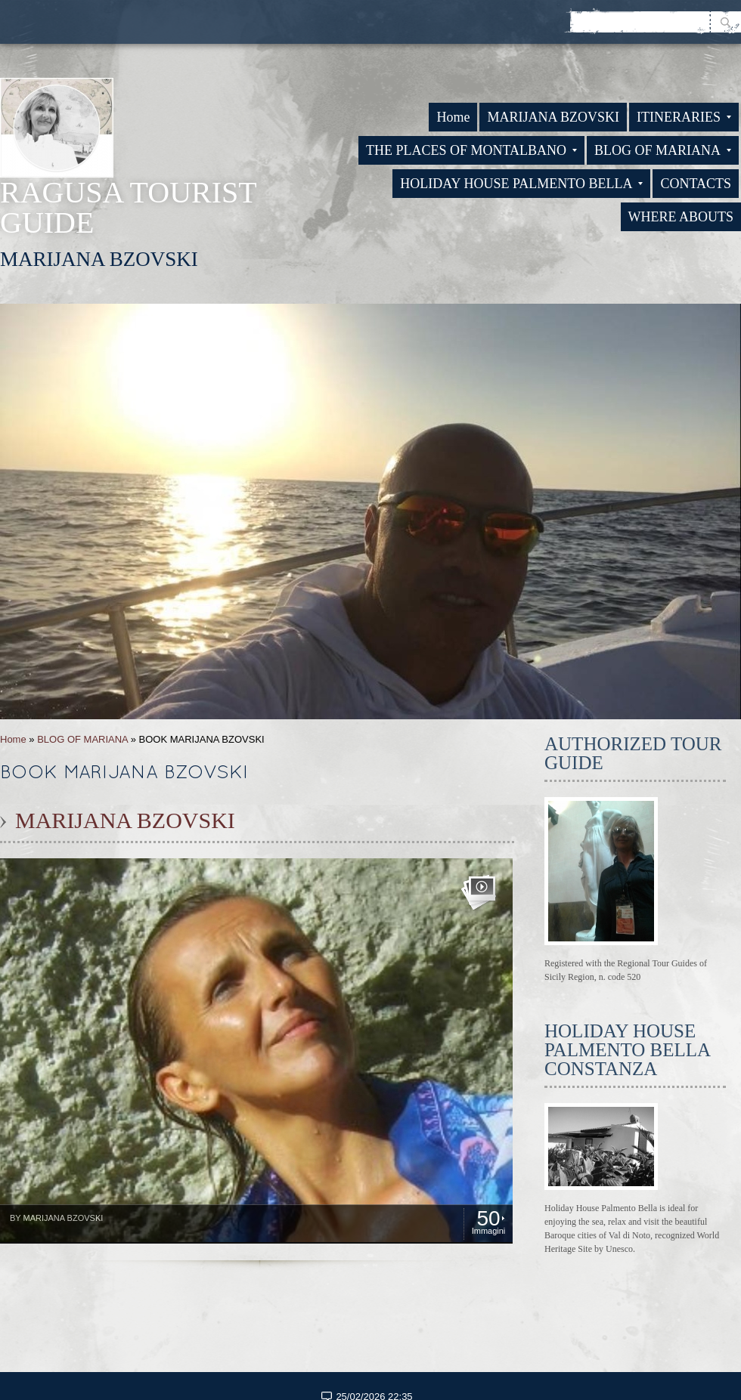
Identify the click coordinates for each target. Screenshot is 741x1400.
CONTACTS (695, 183)
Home (453, 117)
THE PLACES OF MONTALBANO (471, 150)
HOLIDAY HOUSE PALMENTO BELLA (521, 183)
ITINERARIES (684, 117)
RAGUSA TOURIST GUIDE (128, 207)
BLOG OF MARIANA (662, 150)
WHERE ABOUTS (681, 216)
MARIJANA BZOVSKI (553, 117)
